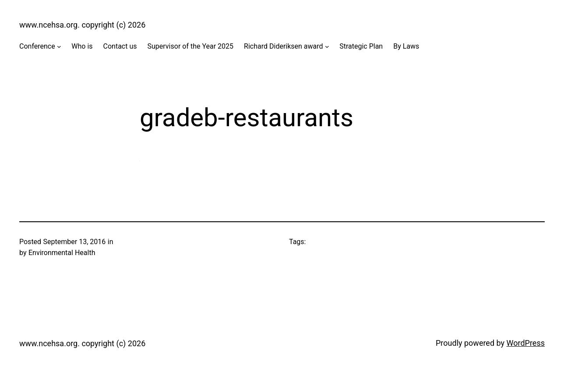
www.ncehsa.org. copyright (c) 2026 (82, 24)
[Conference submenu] (59, 46)
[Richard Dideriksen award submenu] (327, 46)
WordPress (526, 343)
